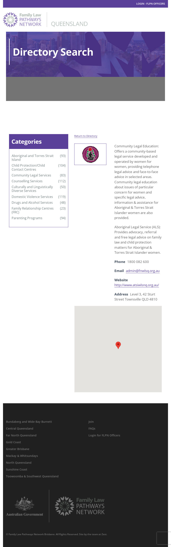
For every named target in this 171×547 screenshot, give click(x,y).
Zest (104, 534)
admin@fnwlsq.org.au (143, 270)
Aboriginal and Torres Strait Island (33, 158)
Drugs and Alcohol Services (32, 203)
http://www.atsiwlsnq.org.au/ (136, 285)
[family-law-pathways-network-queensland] (45, 14)
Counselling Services (27, 181)
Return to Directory (85, 136)
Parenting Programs (27, 218)
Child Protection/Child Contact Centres (28, 167)
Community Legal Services (31, 175)
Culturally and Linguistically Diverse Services (32, 189)
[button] (118, 345)
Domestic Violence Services (32, 197)
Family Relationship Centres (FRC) (33, 210)
